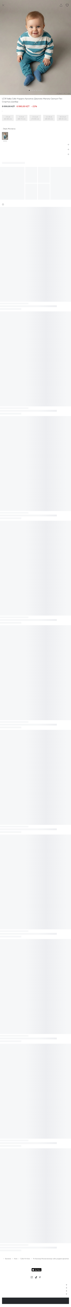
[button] (29, 90)
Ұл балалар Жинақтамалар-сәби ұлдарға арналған (51, 1259)
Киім (15, 1259)
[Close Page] (3, 5)
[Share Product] (61, 5)
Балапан (8, 1259)
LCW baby (7, 98)
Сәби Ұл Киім (25, 1259)
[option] (5, 136)
